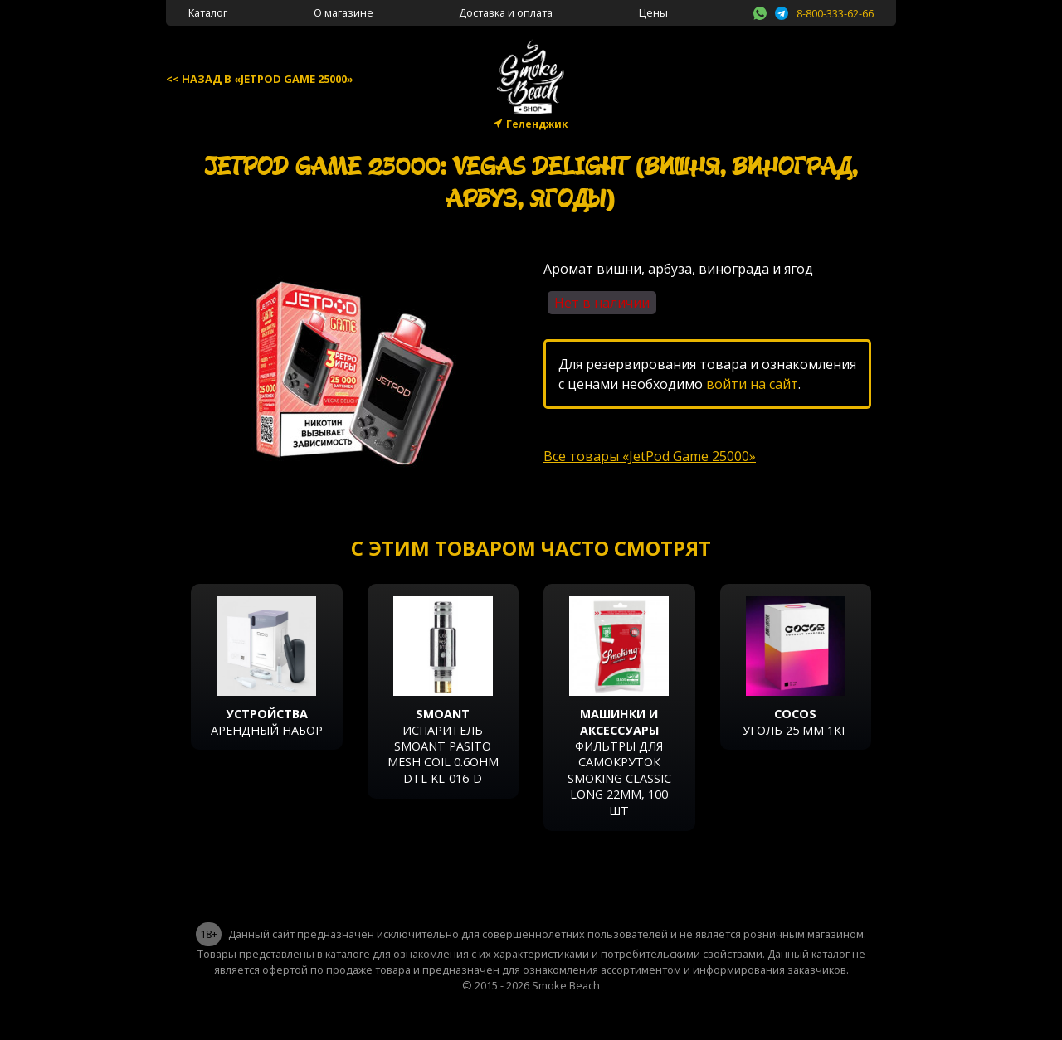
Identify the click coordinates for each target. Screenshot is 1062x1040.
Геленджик (537, 124)
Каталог (207, 12)
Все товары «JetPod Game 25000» (649, 456)
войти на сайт (752, 384)
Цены (653, 12)
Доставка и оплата (506, 12)
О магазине (343, 12)
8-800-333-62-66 (835, 13)
